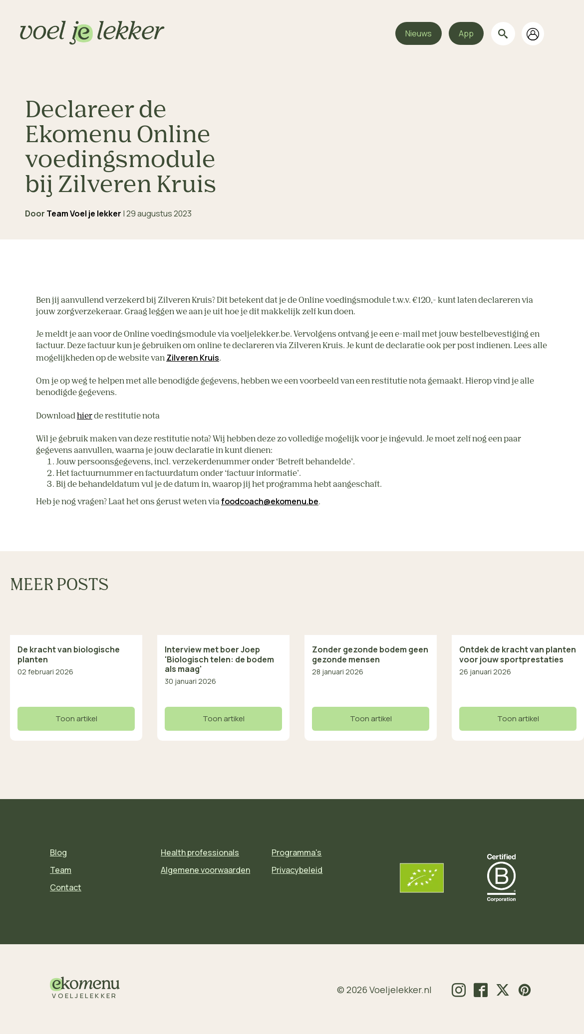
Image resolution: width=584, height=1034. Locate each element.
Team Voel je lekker (83, 213)
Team (60, 869)
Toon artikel (76, 718)
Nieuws (418, 33)
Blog (58, 852)
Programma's (296, 852)
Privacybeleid (297, 869)
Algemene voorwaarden (205, 869)
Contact (65, 887)
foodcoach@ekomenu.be (269, 501)
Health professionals (200, 852)
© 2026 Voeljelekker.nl (384, 990)
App (466, 33)
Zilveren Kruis (192, 357)
